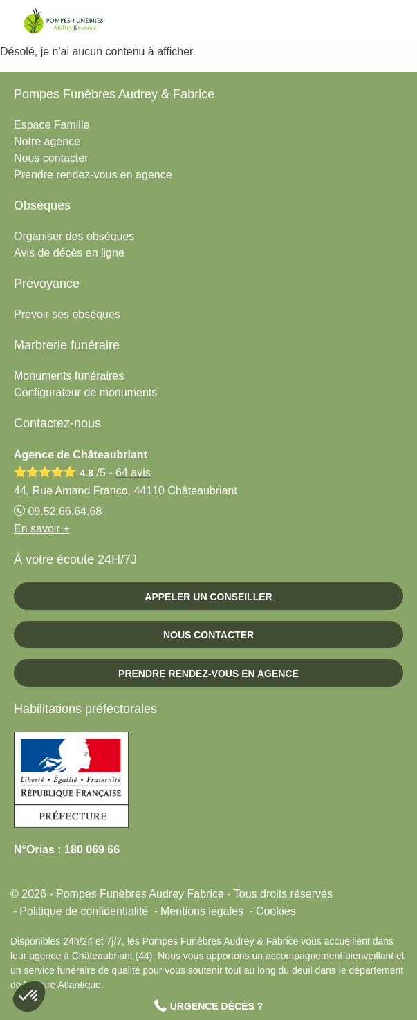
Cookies (276, 911)
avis (133, 473)
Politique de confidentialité (83, 911)
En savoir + (41, 529)
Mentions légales (201, 911)
